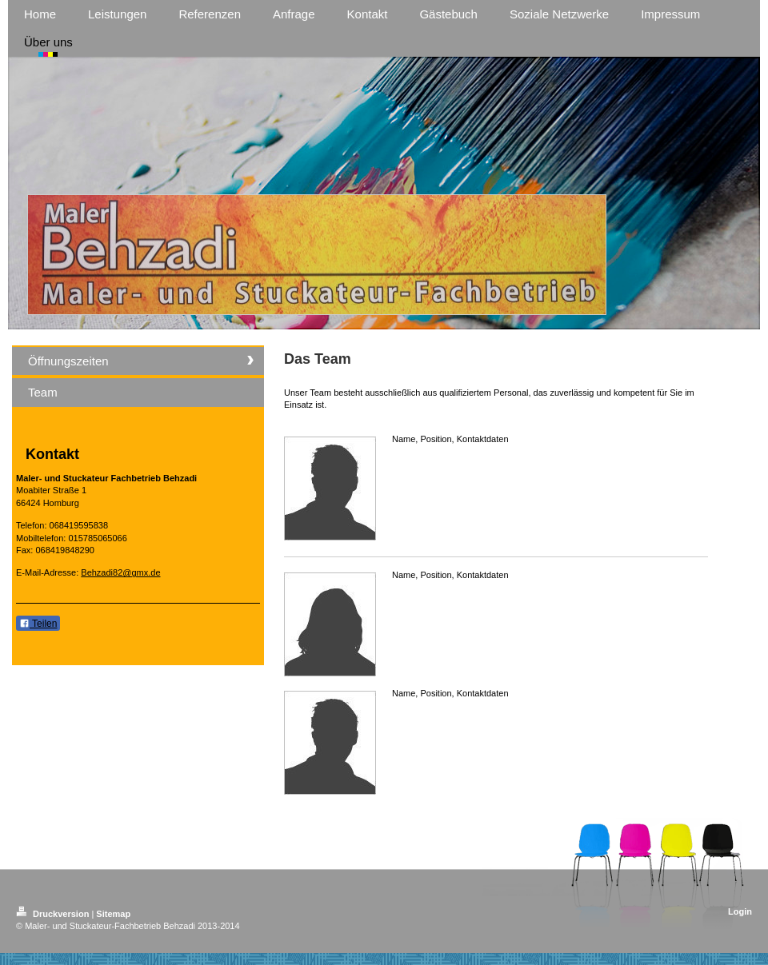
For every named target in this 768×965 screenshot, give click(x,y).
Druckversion (53, 914)
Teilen (38, 623)
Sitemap (113, 914)
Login (740, 911)
